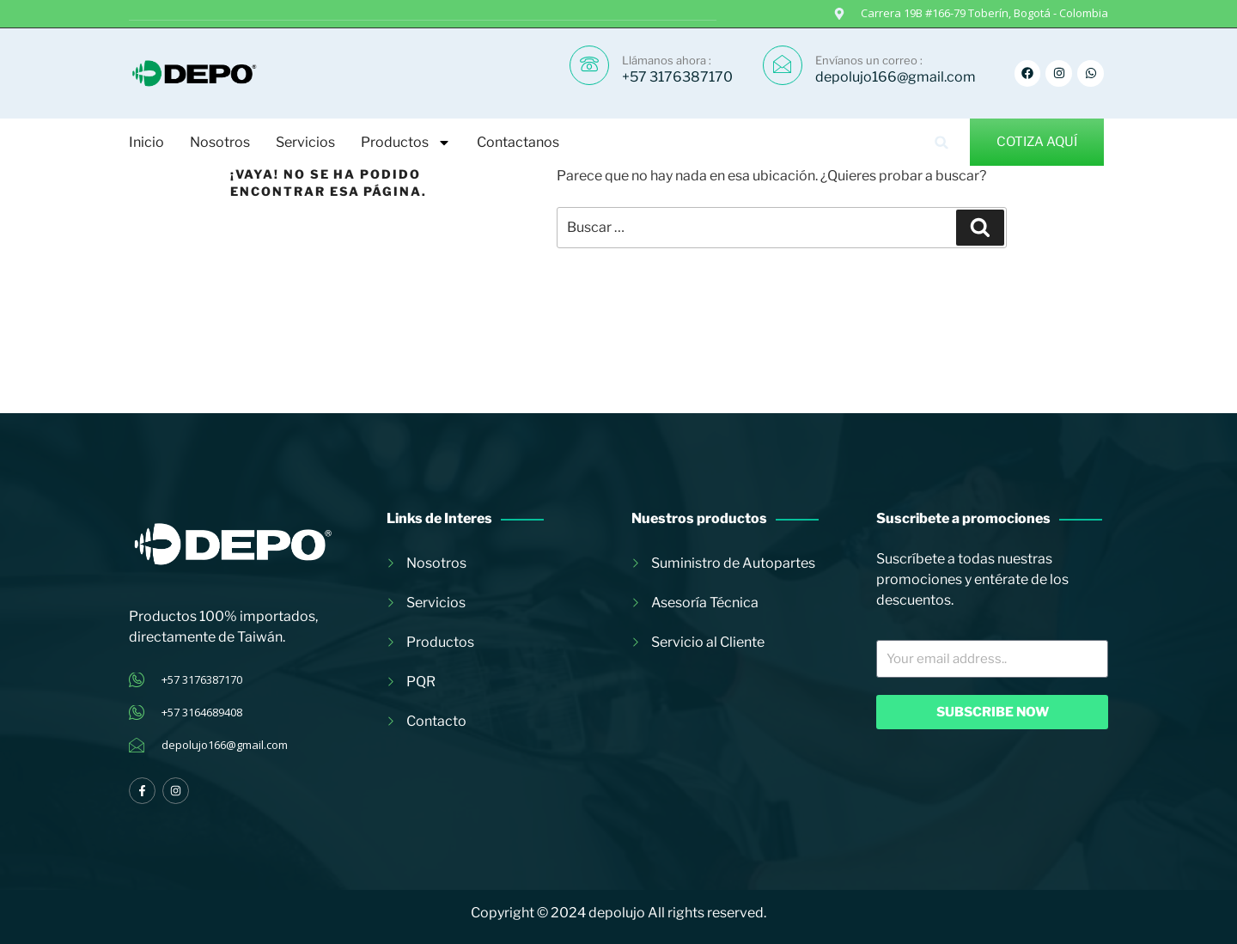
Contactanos (518, 142)
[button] (942, 142)
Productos (406, 142)
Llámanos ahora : (666, 60)
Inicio (146, 142)
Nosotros (220, 142)
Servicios (305, 142)
